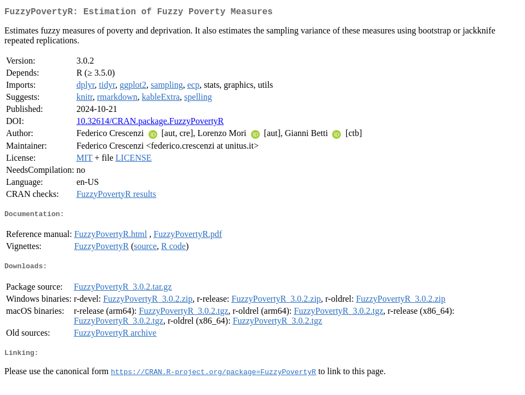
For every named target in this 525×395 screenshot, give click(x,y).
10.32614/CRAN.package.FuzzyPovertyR (150, 123)
